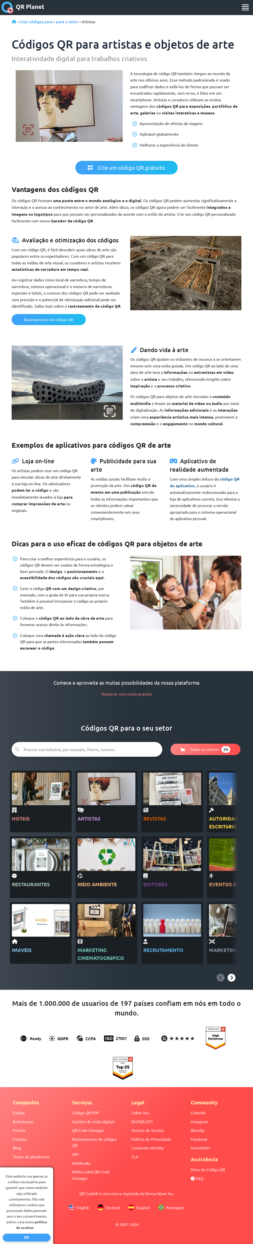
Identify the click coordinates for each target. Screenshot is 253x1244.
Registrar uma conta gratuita (127, 693)
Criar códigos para (36, 21)
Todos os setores (205, 749)
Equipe (19, 1112)
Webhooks (81, 1162)
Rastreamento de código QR (48, 319)
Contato (20, 1139)
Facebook (199, 1139)
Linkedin (198, 1112)
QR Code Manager (88, 1130)
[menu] (245, 7)
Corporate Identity (147, 1147)
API (75, 1154)
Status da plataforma (31, 1156)
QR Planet (22, 7)
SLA (134, 1156)
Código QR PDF (85, 1112)
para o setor (67, 21)
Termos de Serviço (147, 1130)
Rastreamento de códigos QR (94, 1142)
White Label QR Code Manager (91, 1175)
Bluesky (197, 1130)
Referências (23, 1121)
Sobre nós (140, 1112)
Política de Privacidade (151, 1139)
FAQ (197, 1178)
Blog (17, 1147)
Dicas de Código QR (208, 1169)
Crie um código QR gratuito (126, 167)
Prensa (19, 1130)
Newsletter (201, 1147)
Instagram (199, 1121)
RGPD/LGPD (142, 1121)
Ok (26, 1237)
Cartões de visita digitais (93, 1121)
